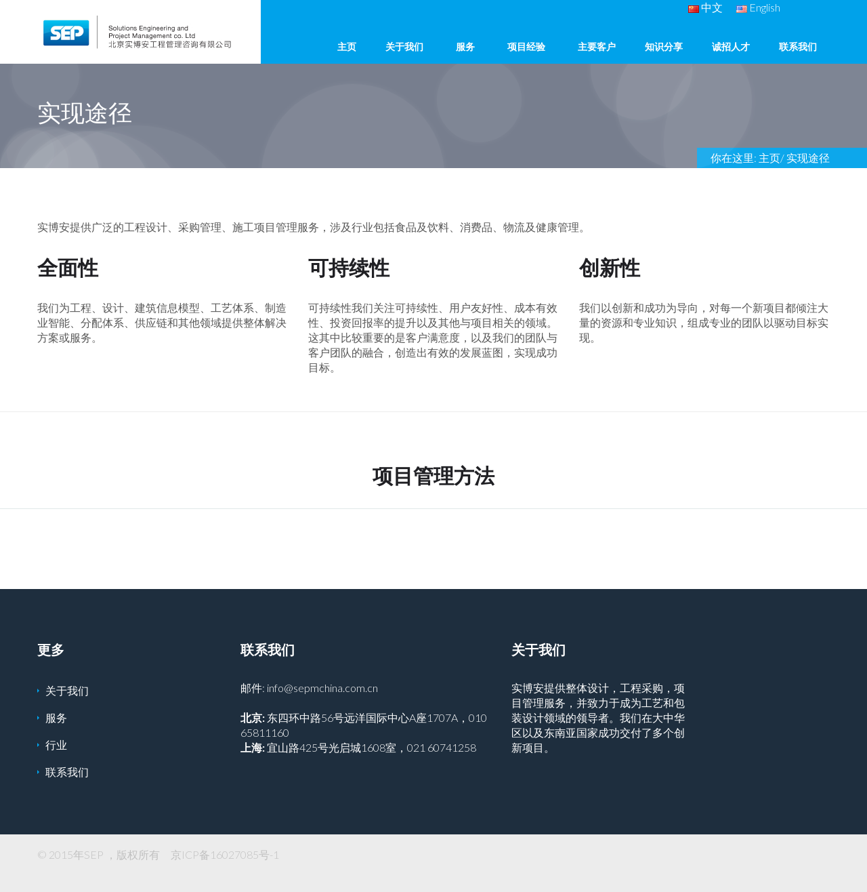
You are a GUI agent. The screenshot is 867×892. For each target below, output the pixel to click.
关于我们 (404, 46)
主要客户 (597, 46)
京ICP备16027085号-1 (225, 854)
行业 (56, 744)
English (758, 7)
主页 (346, 46)
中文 (705, 7)
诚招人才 (731, 46)
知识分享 (664, 46)
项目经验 (526, 46)
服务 (465, 46)
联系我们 (798, 46)
